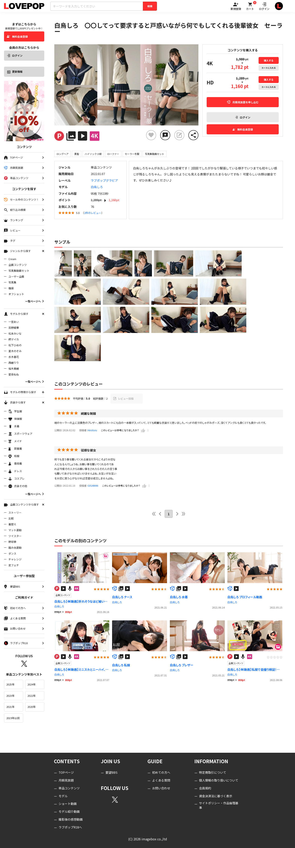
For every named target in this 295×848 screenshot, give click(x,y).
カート (269, 67)
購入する (268, 60)
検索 (150, 6)
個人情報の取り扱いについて (218, 780)
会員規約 (205, 788)
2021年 (10, 707)
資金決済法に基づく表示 (215, 796)
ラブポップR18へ (70, 827)
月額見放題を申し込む (243, 102)
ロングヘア (63, 154)
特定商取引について (212, 772)
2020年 (31, 707)
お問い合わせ (161, 788)
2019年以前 (13, 718)
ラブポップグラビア (104, 180)
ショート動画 (68, 803)
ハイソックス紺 (93, 154)
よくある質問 (161, 780)
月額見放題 (66, 780)
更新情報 (15, 72)
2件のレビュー (92, 213)
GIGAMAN (93, 485)
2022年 (31, 696)
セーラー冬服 (132, 154)
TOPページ (66, 772)
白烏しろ (97, 187)
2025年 (10, 684)
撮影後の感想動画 (71, 819)
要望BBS (111, 772)
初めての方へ (161, 772)
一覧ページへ (34, 301)
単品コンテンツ (69, 788)
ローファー (113, 154)
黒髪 (76, 154)
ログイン (15, 55)
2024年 (31, 684)
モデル (63, 796)
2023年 (10, 696)
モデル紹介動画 (69, 811)
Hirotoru (92, 430)
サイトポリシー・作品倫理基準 (218, 805)
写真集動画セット (154, 154)
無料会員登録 (17, 36)
